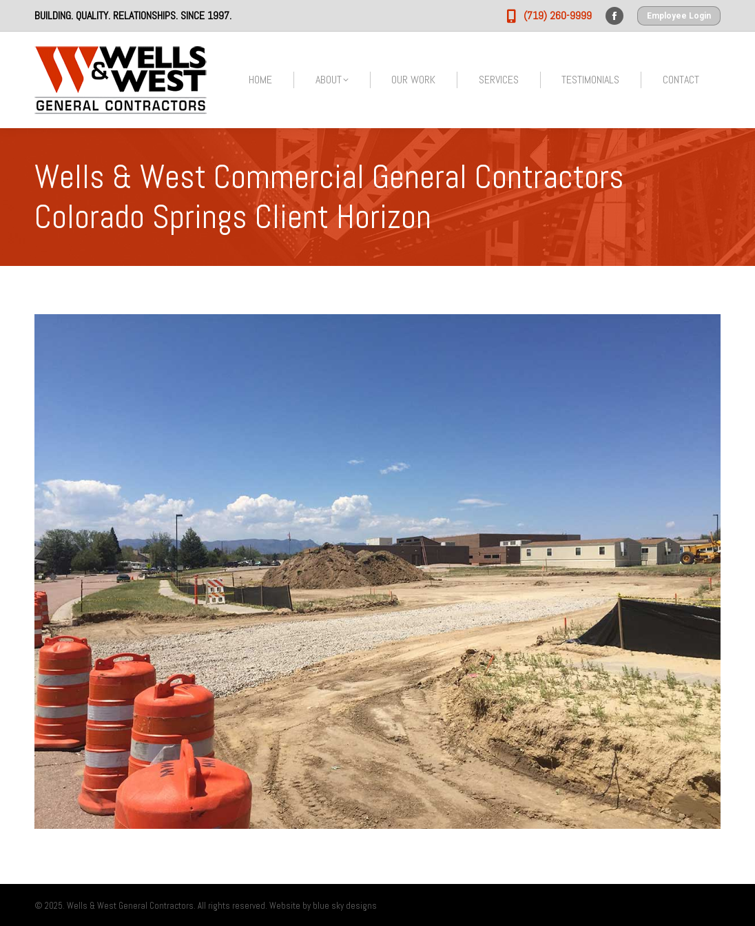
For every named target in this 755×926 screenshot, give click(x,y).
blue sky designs (345, 906)
